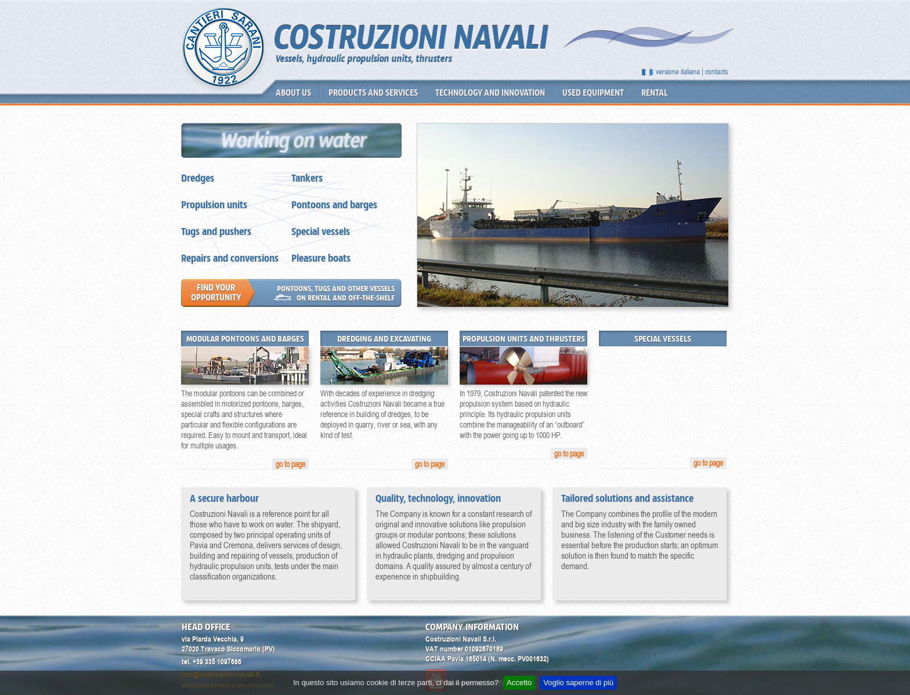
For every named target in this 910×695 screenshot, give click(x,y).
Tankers (307, 178)
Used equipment (593, 92)
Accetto (519, 682)
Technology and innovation (490, 92)
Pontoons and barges (334, 204)
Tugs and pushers (216, 231)
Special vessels (320, 231)
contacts (716, 71)
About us (293, 92)
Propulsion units (214, 204)
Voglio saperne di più (578, 682)
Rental (654, 92)
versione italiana (678, 71)
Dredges (197, 178)
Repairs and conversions (230, 258)
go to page (290, 464)
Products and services (373, 92)
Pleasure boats (321, 258)
